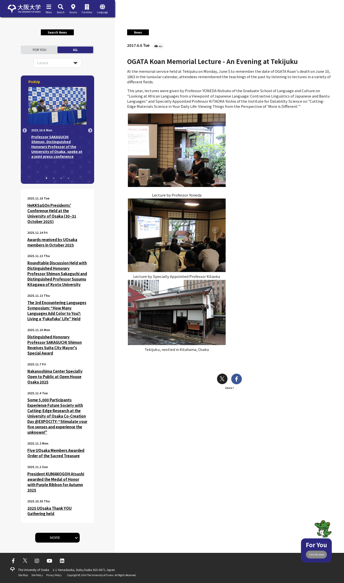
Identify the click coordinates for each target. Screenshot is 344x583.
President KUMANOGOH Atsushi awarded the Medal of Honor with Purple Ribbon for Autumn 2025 (55, 482)
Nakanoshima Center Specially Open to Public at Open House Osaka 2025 (55, 377)
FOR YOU (39, 50)
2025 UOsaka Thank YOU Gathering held (49, 511)
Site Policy (37, 575)
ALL (75, 50)
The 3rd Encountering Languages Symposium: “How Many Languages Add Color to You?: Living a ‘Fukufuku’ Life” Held (56, 310)
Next (90, 130)
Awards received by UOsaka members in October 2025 (52, 242)
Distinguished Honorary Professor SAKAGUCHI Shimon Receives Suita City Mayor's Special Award (54, 345)
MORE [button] (55, 538)
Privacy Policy (54, 575)
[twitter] (222, 379)
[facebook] (236, 379)
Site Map (23, 575)
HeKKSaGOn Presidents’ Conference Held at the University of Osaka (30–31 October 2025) (51, 213)
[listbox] (57, 63)
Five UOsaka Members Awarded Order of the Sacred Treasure (55, 453)
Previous (24, 130)
